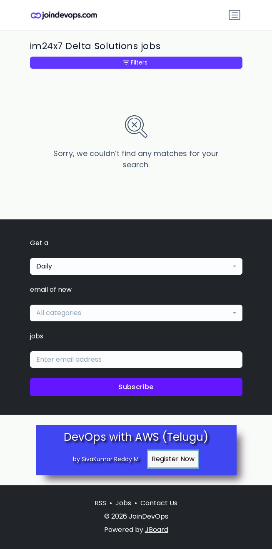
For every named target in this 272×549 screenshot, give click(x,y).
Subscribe (136, 387)
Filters (135, 62)
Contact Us (158, 503)
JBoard (156, 529)
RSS (100, 503)
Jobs (123, 503)
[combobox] (136, 266)
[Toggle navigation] (234, 15)
